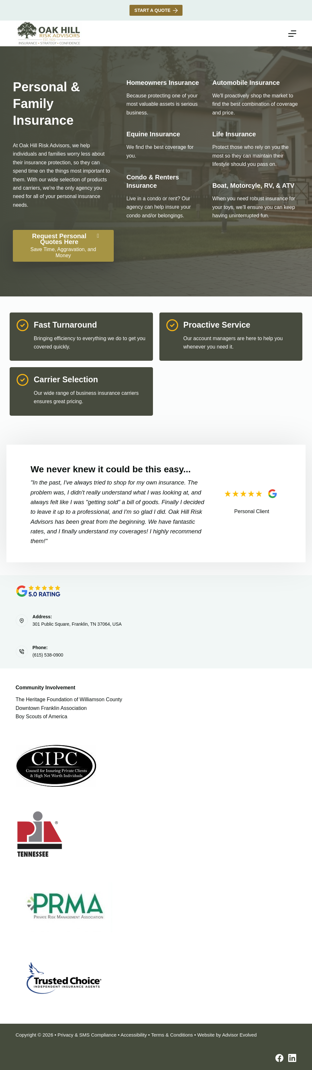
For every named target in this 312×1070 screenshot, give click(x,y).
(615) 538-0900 (47, 654)
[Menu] (292, 34)
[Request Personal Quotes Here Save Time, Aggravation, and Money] (63, 246)
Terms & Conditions (172, 1035)
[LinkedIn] (292, 1058)
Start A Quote (155, 10)
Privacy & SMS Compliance (87, 1035)
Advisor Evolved (239, 1035)
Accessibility (133, 1035)
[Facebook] (279, 1058)
